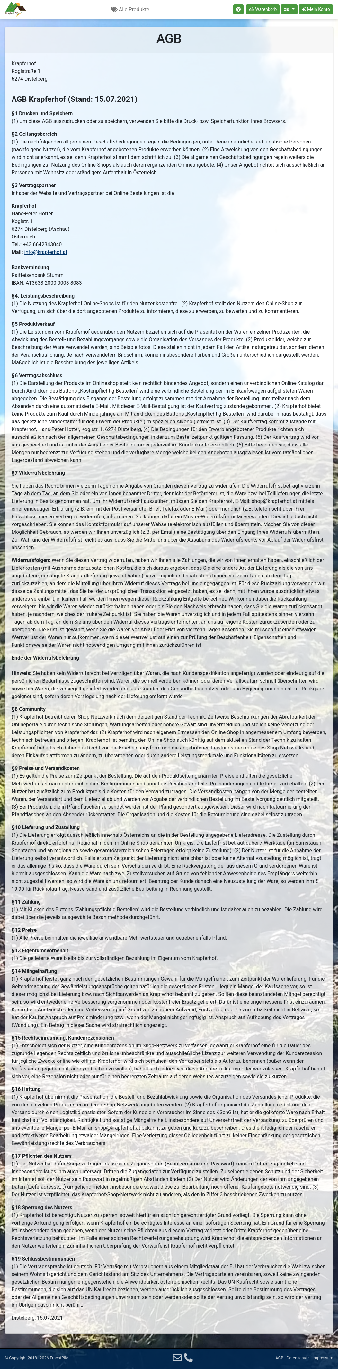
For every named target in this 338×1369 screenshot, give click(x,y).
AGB (279, 1358)
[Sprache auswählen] (289, 9)
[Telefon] (188, 1358)
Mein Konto (316, 9)
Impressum (323, 1358)
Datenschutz (298, 1358)
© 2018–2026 (37, 1358)
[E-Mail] (177, 1358)
